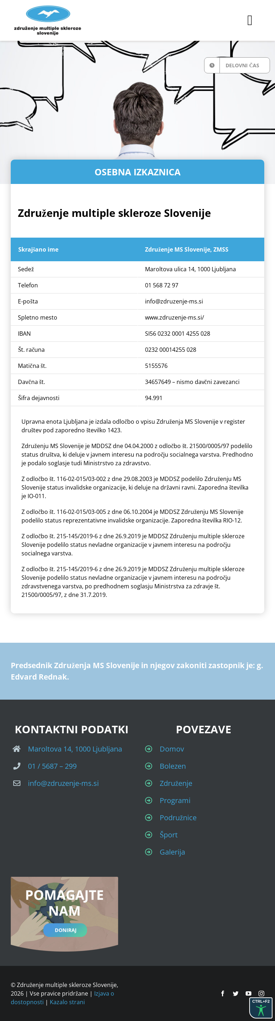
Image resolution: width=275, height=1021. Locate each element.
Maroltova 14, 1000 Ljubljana (75, 749)
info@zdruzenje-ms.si (63, 783)
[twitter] (235, 993)
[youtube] (248, 993)
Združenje (176, 783)
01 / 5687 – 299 (52, 766)
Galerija (172, 852)
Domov (172, 749)
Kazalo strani (67, 1002)
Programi (175, 800)
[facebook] (223, 993)
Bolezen (173, 766)
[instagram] (261, 993)
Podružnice (178, 817)
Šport (169, 835)
